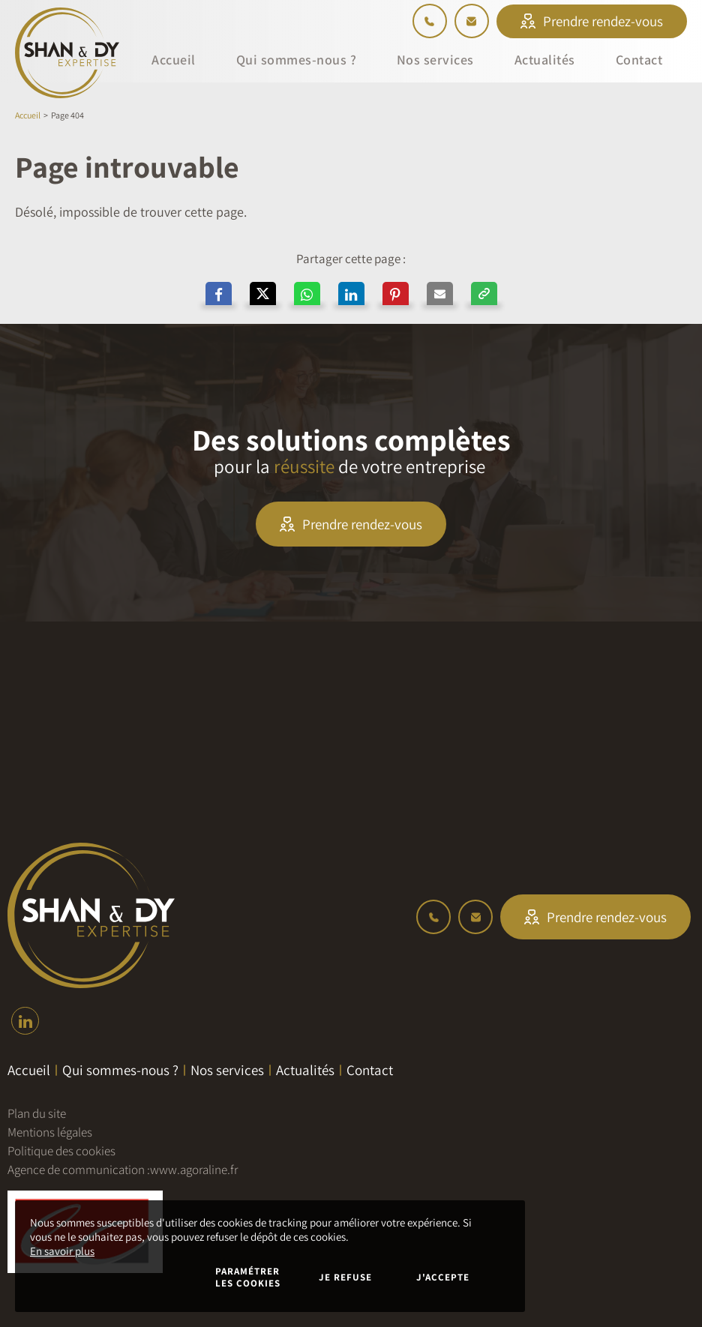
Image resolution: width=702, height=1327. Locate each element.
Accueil (27, 115)
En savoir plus (62, 1251)
